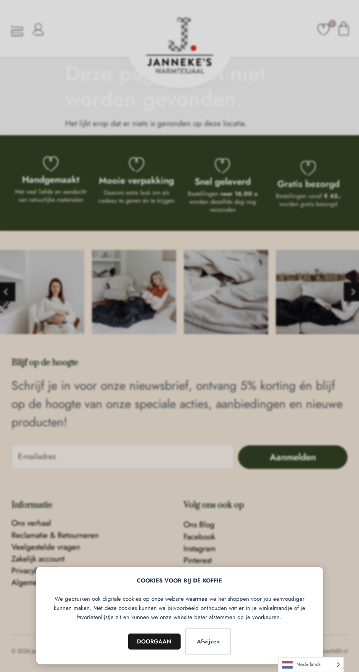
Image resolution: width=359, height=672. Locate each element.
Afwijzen (208, 641)
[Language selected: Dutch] (311, 664)
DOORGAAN (154, 641)
